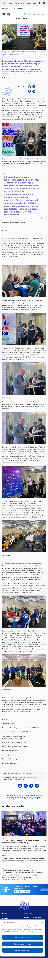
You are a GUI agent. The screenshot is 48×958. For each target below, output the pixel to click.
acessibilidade (31, 3)
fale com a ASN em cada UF (32, 799)
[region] (22, 938)
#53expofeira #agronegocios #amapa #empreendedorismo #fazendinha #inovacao (20, 774)
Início (18, 19)
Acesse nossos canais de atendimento (32, 795)
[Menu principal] (3, 14)
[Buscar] (41, 14)
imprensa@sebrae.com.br (15, 799)
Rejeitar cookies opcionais (22, 944)
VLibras (44, 3)
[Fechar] (43, 922)
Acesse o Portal (21, 891)
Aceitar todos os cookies (22, 937)
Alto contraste (39, 3)
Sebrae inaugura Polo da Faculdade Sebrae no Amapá (23, 858)
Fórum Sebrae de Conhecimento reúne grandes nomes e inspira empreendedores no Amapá (24, 842)
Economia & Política (32, 917)
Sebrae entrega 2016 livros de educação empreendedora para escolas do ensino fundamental (22, 871)
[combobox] (20, 9)
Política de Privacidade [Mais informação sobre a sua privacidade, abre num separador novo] (29, 931)
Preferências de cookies (22, 950)
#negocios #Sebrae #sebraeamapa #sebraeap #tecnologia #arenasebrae (20, 777)
